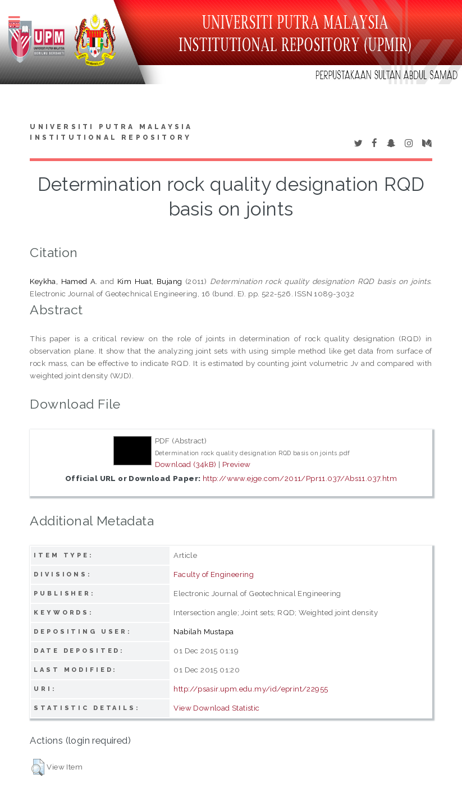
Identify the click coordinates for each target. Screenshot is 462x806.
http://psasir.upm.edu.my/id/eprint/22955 (250, 688)
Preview (236, 464)
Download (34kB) (186, 464)
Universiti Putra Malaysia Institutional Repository (111, 132)
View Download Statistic (216, 707)
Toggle (20, 21)
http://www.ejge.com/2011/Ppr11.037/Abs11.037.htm (300, 478)
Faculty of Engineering (213, 574)
